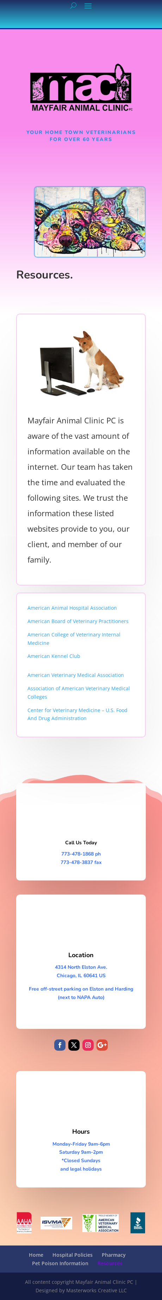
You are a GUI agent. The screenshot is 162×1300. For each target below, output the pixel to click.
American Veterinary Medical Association (75, 675)
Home (36, 1254)
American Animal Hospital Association (72, 607)
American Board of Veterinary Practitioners (78, 621)
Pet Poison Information (60, 1263)
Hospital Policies (72, 1254)
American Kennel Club (53, 656)
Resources (110, 1263)
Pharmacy (114, 1254)
